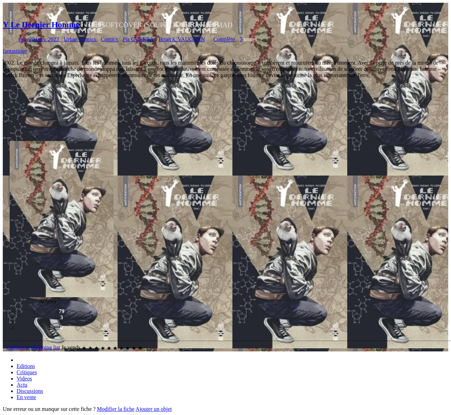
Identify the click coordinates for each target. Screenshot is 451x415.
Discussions (30, 391)
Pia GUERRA (138, 39)
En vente (26, 397)
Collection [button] (17, 347)
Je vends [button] (71, 347)
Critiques (27, 372)
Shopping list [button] (45, 347)
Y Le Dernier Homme (41, 24)
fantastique (15, 51)
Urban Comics (81, 39)
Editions (26, 366)
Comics (110, 39)
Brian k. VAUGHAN (182, 39)
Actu (22, 385)
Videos (24, 378)
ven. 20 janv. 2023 (39, 39)
